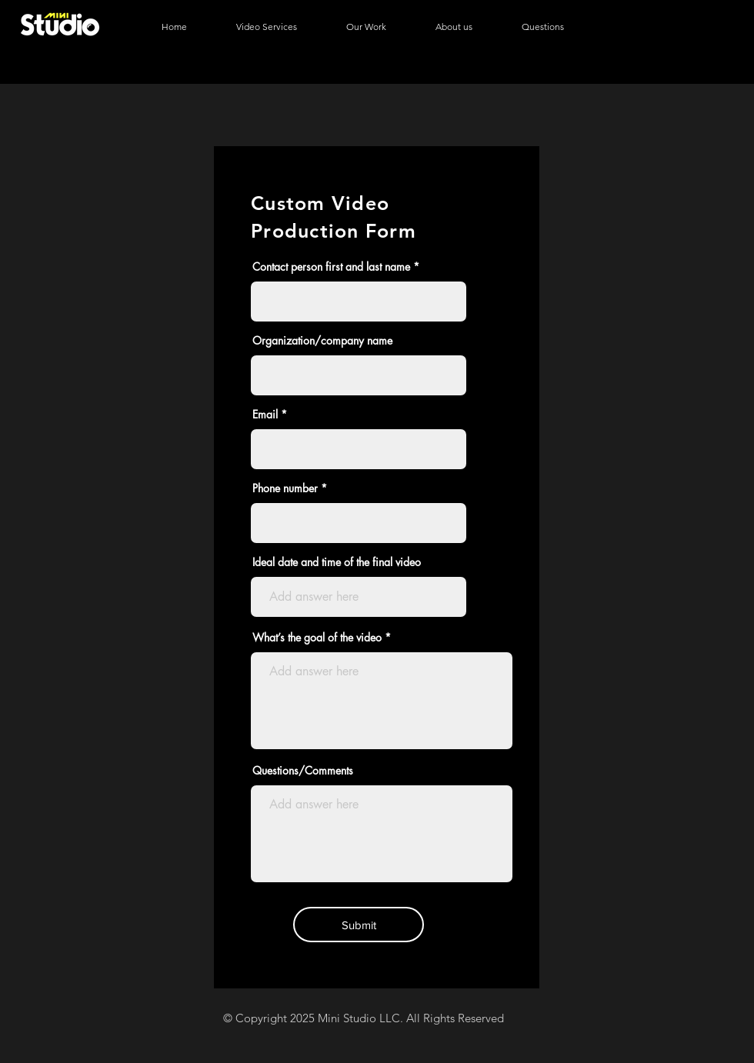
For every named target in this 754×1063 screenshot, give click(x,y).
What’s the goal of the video (317, 637)
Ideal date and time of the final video (336, 562)
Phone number (285, 488)
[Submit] (358, 924)
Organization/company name (322, 340)
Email (265, 414)
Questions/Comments (302, 770)
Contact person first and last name (331, 267)
